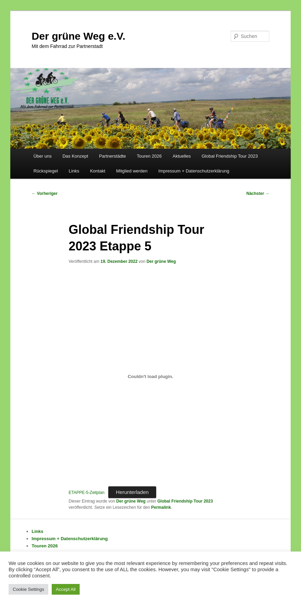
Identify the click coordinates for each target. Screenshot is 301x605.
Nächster (258, 193)
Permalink (161, 507)
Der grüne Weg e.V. (79, 36)
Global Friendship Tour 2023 (230, 156)
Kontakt (97, 170)
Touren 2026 (149, 156)
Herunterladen (132, 492)
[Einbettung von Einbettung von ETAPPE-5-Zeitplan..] (150, 376)
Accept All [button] (66, 589)
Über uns (42, 156)
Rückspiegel (45, 170)
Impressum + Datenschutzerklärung (193, 170)
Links (74, 170)
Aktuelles (181, 156)
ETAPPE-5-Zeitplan (86, 492)
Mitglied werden (132, 170)
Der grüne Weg (161, 261)
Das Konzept (75, 156)
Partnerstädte (112, 156)
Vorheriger (45, 193)
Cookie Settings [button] (28, 589)
